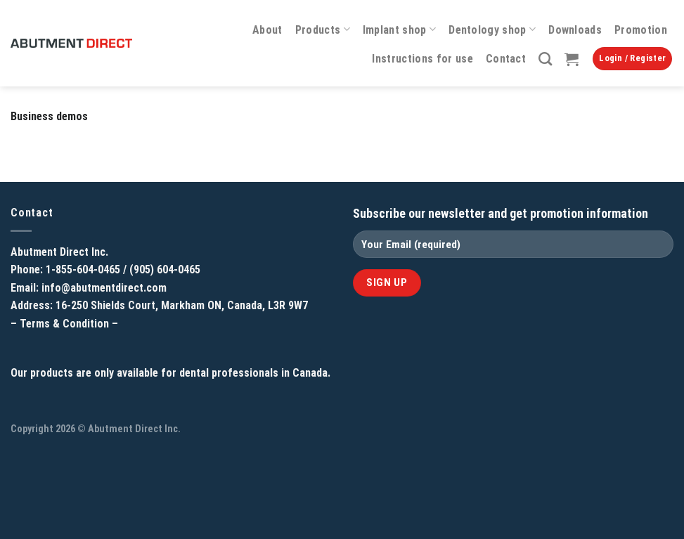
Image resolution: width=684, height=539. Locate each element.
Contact (506, 58)
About (267, 30)
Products (322, 29)
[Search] (545, 59)
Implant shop (399, 29)
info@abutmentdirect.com (104, 287)
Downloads (575, 30)
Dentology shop (492, 29)
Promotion (640, 30)
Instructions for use (422, 58)
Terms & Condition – (69, 323)
